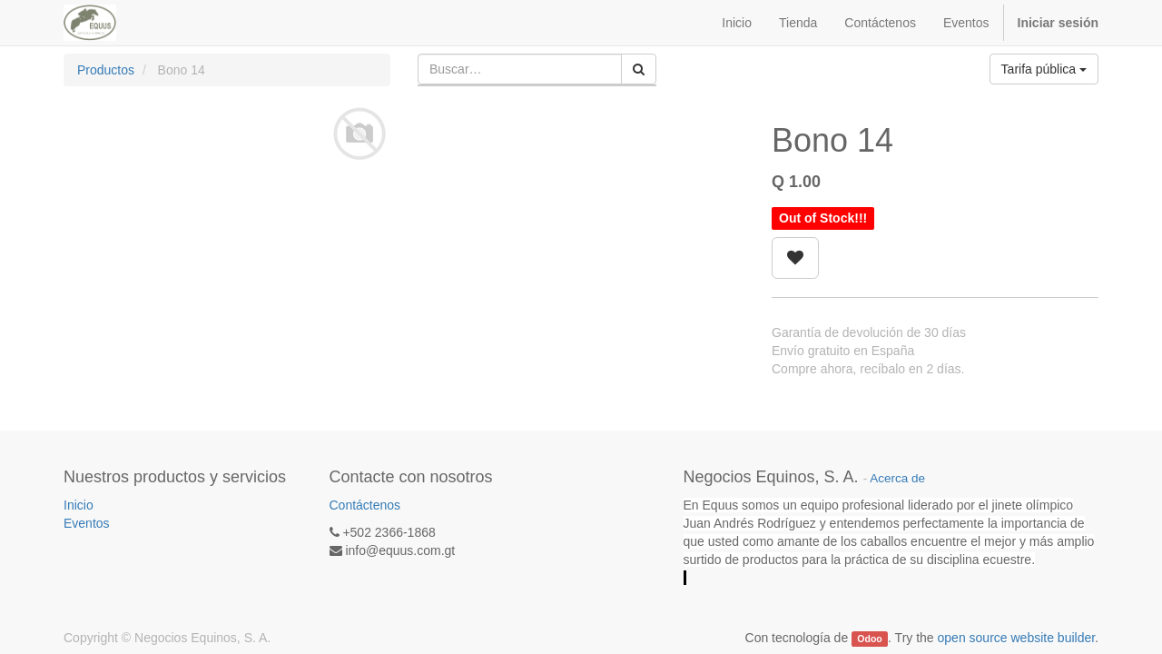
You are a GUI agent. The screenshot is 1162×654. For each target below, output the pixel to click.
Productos (105, 70)
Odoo (869, 638)
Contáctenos (365, 505)
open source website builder (1017, 637)
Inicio (79, 505)
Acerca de (897, 478)
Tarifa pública (1044, 69)
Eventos (87, 523)
